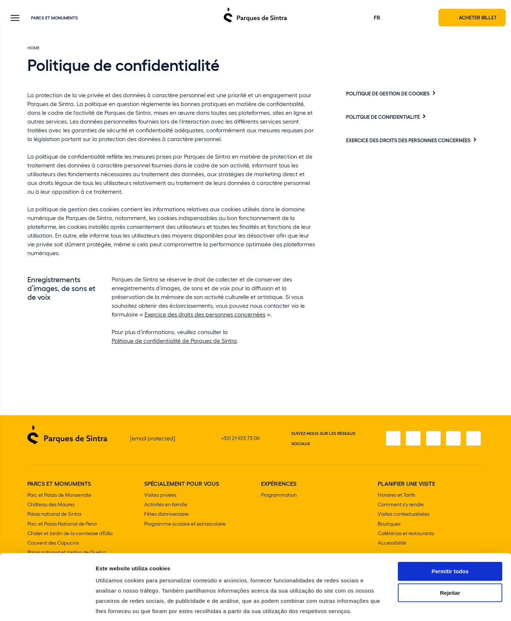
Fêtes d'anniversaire (166, 514)
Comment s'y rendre (401, 505)
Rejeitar (450, 558)
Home (33, 48)
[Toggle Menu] (15, 18)
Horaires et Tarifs (396, 495)
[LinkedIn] (473, 439)
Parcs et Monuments (54, 17)
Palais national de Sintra (54, 514)
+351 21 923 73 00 (240, 439)
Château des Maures (50, 505)
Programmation (279, 495)
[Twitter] (432, 439)
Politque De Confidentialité (383, 117)
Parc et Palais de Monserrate (59, 495)
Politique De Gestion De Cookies (388, 93)
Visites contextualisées (403, 514)
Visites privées (160, 495)
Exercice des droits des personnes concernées (205, 314)
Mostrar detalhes (401, 606)
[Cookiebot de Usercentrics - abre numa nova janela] (47, 606)
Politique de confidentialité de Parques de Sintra (174, 341)
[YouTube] (453, 439)
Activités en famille (165, 505)
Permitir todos (450, 536)
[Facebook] (391, 439)
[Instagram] (412, 439)
